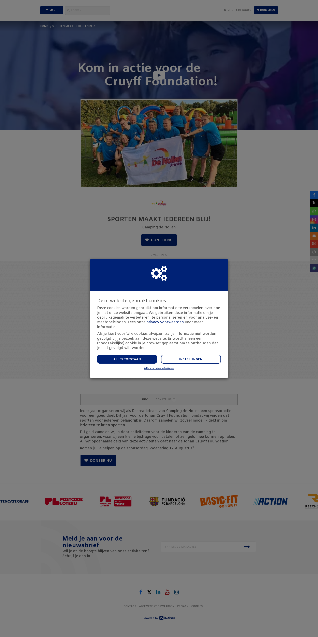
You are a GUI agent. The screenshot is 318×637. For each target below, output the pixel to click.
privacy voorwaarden (165, 322)
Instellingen (191, 359)
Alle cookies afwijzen (159, 368)
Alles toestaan (127, 359)
